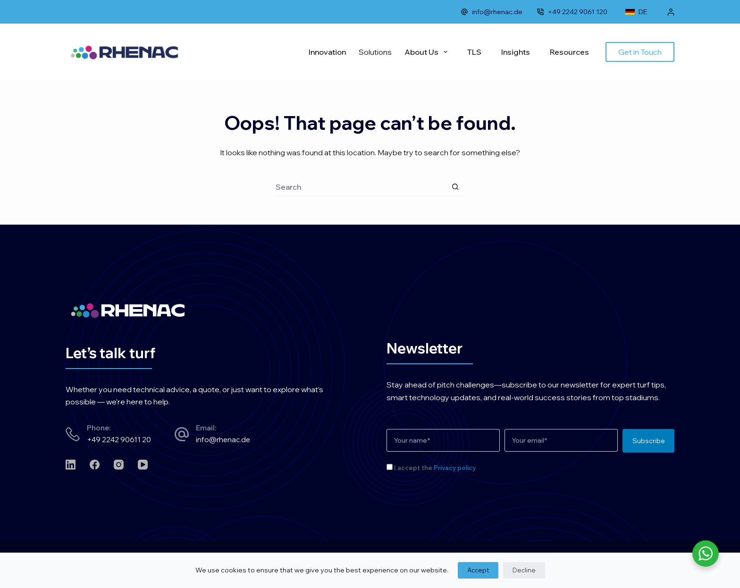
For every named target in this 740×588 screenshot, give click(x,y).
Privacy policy (455, 467)
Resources (569, 52)
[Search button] (455, 186)
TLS (474, 52)
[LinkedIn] (71, 465)
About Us (427, 52)
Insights (515, 52)
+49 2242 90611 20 (119, 439)
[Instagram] (119, 465)
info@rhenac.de (491, 12)
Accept (478, 570)
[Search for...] (361, 186)
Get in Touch (640, 52)
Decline (524, 570)
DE (636, 12)
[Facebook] (95, 465)
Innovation (327, 52)
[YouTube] (143, 465)
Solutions (375, 52)
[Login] (670, 12)
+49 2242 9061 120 (572, 12)
